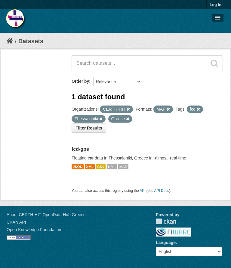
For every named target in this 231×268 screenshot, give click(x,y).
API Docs (161, 191)
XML (90, 167)
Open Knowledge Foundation (34, 229)
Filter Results (88, 128)
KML (112, 167)
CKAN (166, 221)
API (142, 191)
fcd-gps (80, 149)
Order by (80, 81)
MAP (123, 167)
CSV (100, 167)
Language (166, 242)
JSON (77, 167)
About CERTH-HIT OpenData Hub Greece (46, 214)
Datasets (30, 41)
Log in (215, 4)
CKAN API (16, 222)
